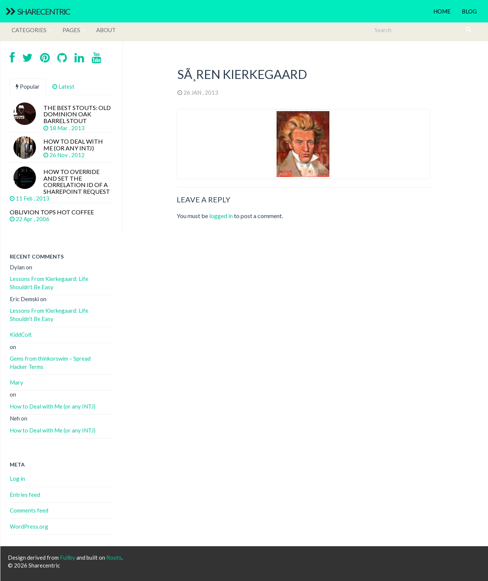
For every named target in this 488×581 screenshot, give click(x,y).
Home (442, 11)
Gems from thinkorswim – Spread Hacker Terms (50, 362)
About (106, 30)
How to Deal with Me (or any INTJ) (52, 406)
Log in (17, 478)
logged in (221, 215)
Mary (16, 382)
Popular (28, 86)
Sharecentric (38, 11)
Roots (114, 557)
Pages (73, 30)
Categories (31, 30)
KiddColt (21, 334)
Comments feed (29, 510)
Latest (63, 86)
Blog (469, 11)
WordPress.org (29, 526)
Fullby (67, 557)
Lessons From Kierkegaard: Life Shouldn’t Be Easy (49, 282)
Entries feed (25, 494)
